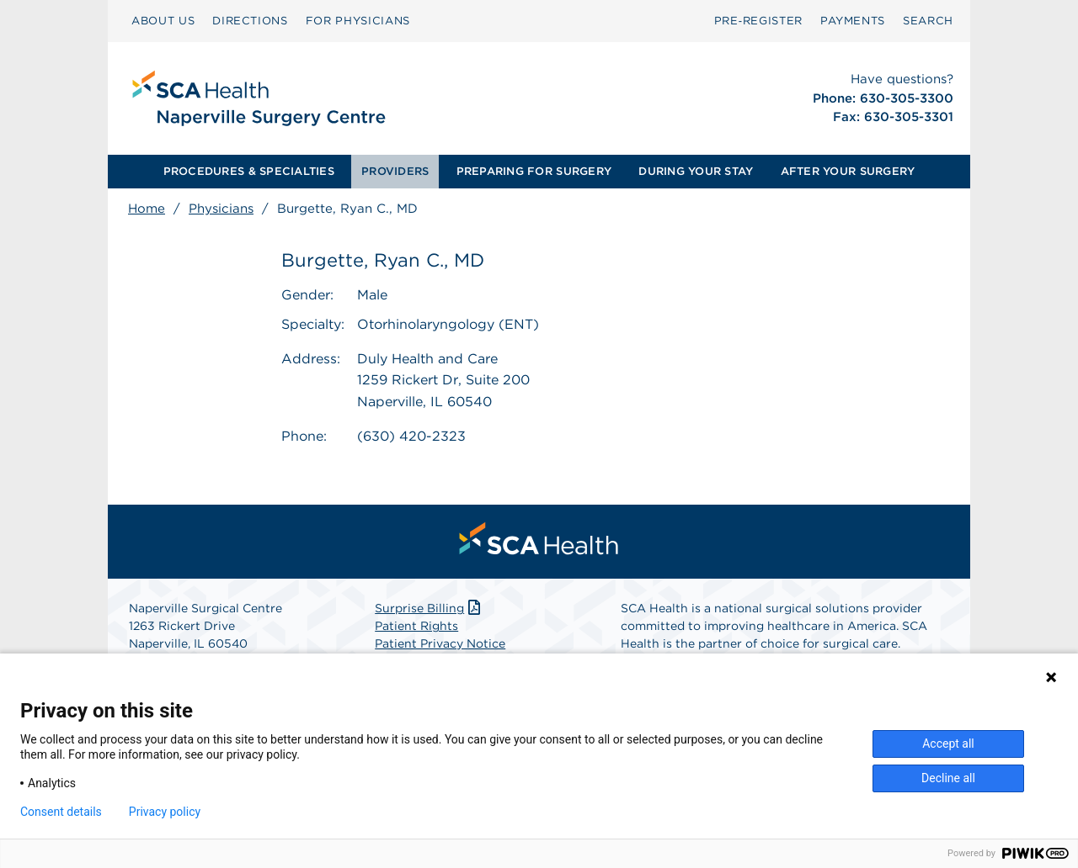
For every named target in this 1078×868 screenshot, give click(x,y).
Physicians (221, 208)
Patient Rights (416, 625)
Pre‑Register (758, 20)
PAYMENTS (852, 20)
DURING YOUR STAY (695, 171)
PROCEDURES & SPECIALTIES (248, 171)
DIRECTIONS (250, 20)
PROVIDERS (395, 171)
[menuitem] (163, 21)
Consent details (61, 811)
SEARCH (928, 20)
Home (146, 208)
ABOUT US (163, 20)
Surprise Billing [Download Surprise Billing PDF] (429, 608)
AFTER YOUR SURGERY (848, 171)
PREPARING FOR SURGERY (533, 171)
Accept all (948, 743)
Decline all (948, 778)
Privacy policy (164, 811)
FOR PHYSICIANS (358, 20)
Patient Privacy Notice (440, 643)
